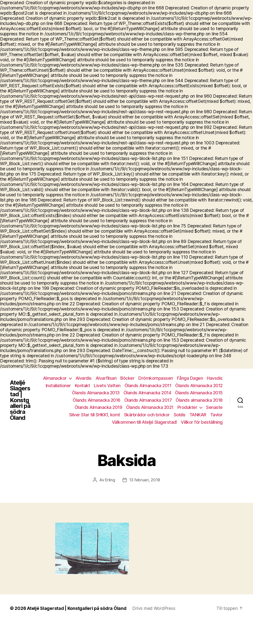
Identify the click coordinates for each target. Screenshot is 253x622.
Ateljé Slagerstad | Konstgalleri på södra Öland (20, 400)
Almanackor (55, 378)
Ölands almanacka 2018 (199, 400)
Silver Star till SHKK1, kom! (94, 414)
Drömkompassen (155, 378)
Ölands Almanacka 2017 (148, 400)
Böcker (127, 378)
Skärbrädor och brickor (147, 414)
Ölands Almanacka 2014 (147, 392)
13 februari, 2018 (144, 479)
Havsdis (215, 378)
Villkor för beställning (202, 422)
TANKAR (198, 414)
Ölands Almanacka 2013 (96, 392)
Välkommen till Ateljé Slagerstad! (144, 422)
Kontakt (82, 385)
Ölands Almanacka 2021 (149, 407)
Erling (110, 479)
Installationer (58, 385)
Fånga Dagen (190, 378)
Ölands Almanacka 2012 (199, 385)
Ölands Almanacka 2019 (98, 407)
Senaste (214, 407)
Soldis (180, 414)
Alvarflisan (106, 378)
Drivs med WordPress (153, 608)
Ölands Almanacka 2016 (96, 400)
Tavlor (216, 414)
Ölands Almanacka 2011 (148, 385)
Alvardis (84, 378)
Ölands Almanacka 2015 (199, 392)
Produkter (187, 407)
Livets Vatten (107, 385)
